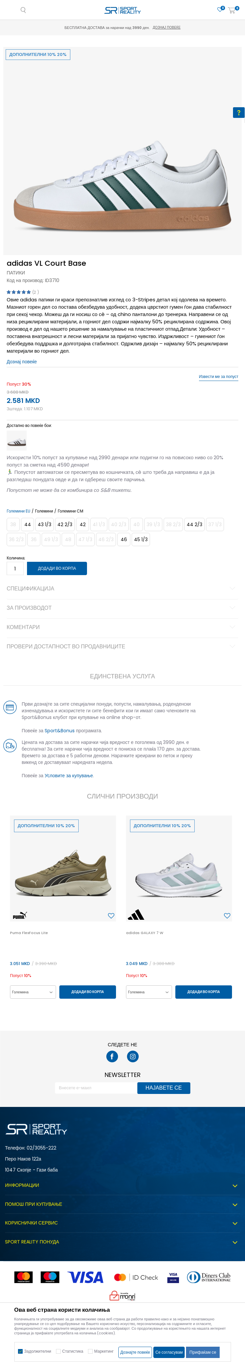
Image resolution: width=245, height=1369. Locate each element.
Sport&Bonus (60, 730)
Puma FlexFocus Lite (29, 932)
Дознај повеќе (166, 27)
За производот (122, 608)
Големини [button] (44, 511)
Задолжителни (37, 1351)
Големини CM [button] (70, 511)
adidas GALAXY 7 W (144, 932)
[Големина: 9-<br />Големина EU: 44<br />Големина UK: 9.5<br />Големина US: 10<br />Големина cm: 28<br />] (27, 524)
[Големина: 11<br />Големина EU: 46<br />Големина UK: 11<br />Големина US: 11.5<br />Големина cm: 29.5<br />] (123, 539)
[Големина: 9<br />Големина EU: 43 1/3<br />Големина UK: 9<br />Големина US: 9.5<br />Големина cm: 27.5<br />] (44, 524)
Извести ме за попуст (218, 376)
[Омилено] (220, 10)
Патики (16, 273)
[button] (111, 916)
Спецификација (122, 589)
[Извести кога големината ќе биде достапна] (13, 524)
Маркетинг (104, 1351)
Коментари (122, 627)
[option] (122, 166)
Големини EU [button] (18, 511)
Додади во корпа (57, 568)
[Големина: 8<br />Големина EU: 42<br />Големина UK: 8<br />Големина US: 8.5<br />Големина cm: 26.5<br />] (82, 524)
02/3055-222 (41, 1148)
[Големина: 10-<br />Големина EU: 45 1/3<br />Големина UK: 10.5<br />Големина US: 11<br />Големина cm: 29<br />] (141, 539)
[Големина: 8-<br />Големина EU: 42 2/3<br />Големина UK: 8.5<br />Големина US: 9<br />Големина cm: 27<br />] (65, 524)
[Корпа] (231, 11)
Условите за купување (69, 775)
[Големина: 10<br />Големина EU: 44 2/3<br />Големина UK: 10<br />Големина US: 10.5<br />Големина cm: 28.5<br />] (194, 524)
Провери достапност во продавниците (122, 647)
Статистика (72, 1351)
